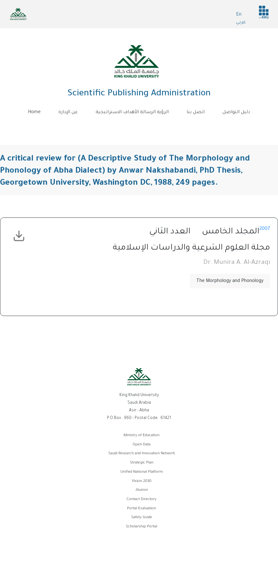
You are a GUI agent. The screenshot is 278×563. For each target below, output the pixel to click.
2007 (264, 229)
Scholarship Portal (141, 527)
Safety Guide (141, 518)
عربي (241, 22)
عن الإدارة (68, 112)
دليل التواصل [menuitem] (236, 112)
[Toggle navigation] (139, 126)
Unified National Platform (141, 472)
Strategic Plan (141, 463)
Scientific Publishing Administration (139, 94)
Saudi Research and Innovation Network (141, 454)
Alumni (142, 490)
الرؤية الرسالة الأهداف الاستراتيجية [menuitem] (132, 112)
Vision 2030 (142, 481)
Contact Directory (141, 500)
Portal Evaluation (141, 509)
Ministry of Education (141, 436)
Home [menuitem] (34, 112)
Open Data (141, 445)
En (238, 14)
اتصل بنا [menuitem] (195, 112)
